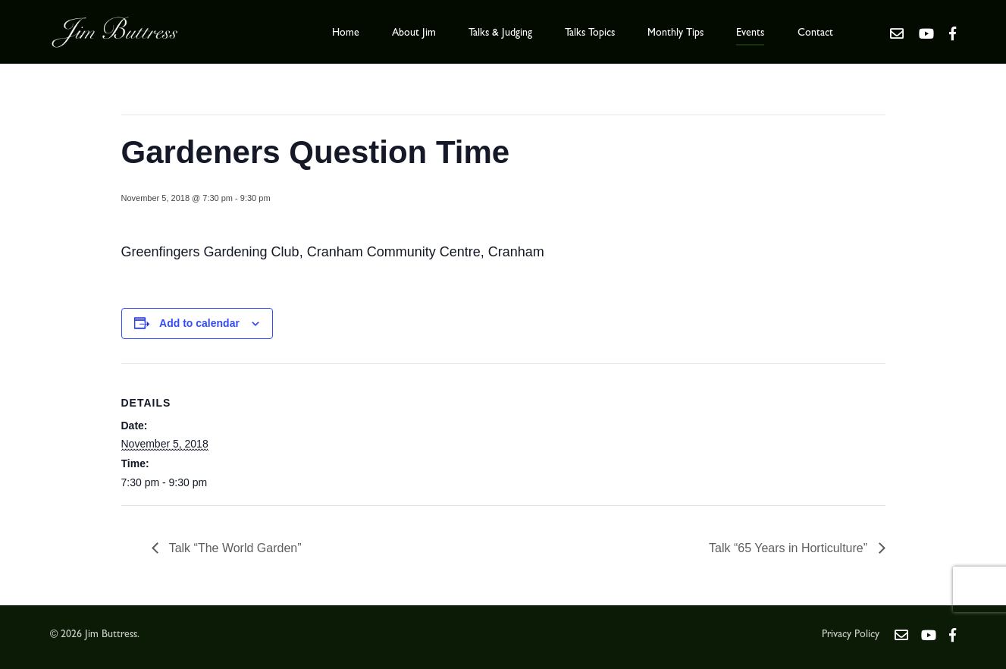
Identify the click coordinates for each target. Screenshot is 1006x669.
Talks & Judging (500, 33)
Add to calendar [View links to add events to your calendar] (199, 323)
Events (750, 33)
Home (345, 33)
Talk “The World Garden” (234, 548)
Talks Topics (590, 33)
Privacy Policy (850, 635)
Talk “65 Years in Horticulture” (789, 548)
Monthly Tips (675, 33)
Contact (815, 33)
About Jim (414, 33)
